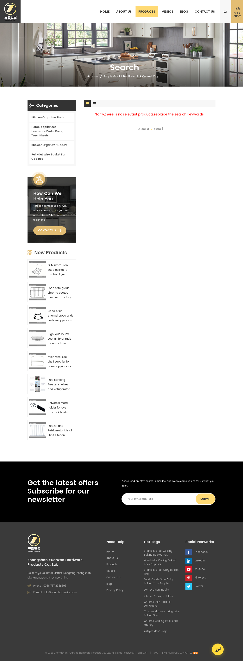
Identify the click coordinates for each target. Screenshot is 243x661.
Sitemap (142, 653)
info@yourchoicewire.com (60, 593)
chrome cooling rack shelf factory (161, 623)
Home (105, 11)
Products (146, 11)
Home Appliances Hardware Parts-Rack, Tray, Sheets (47, 131)
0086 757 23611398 (54, 586)
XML (155, 653)
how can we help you (47, 196)
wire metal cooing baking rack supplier (160, 562)
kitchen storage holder (158, 597)
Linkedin (200, 561)
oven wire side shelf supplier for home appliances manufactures (59, 362)
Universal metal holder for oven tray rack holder (58, 408)
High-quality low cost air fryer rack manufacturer (59, 339)
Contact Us (205, 11)
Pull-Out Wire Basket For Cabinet (48, 156)
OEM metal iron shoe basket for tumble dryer (58, 270)
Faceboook (201, 552)
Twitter (199, 586)
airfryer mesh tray (155, 631)
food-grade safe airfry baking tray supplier (158, 582)
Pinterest (200, 578)
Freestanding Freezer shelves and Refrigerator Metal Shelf (59, 385)
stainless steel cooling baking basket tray (158, 553)
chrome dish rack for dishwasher (157, 604)
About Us (124, 11)
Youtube (200, 569)
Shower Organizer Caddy (49, 145)
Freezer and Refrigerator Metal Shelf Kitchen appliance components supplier (60, 431)
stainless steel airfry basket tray (161, 572)
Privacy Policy (114, 590)
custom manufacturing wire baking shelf (161, 614)
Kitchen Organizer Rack (47, 117)
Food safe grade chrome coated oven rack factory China (59, 293)
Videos (167, 11)
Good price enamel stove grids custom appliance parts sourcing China (60, 316)
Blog (184, 11)
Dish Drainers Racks (156, 590)
